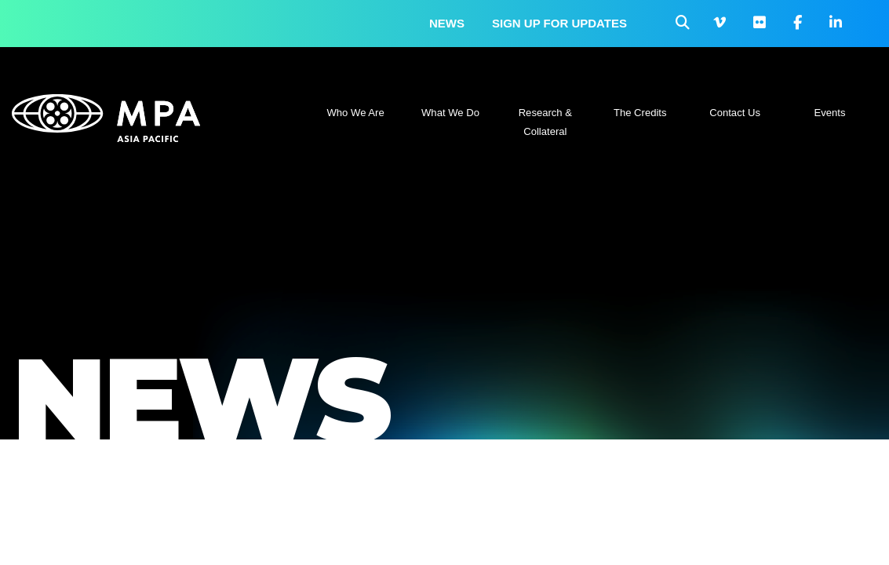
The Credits (640, 112)
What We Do (450, 112)
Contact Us (734, 112)
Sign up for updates (559, 23)
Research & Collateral (545, 122)
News (447, 23)
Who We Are (355, 112)
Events (829, 112)
